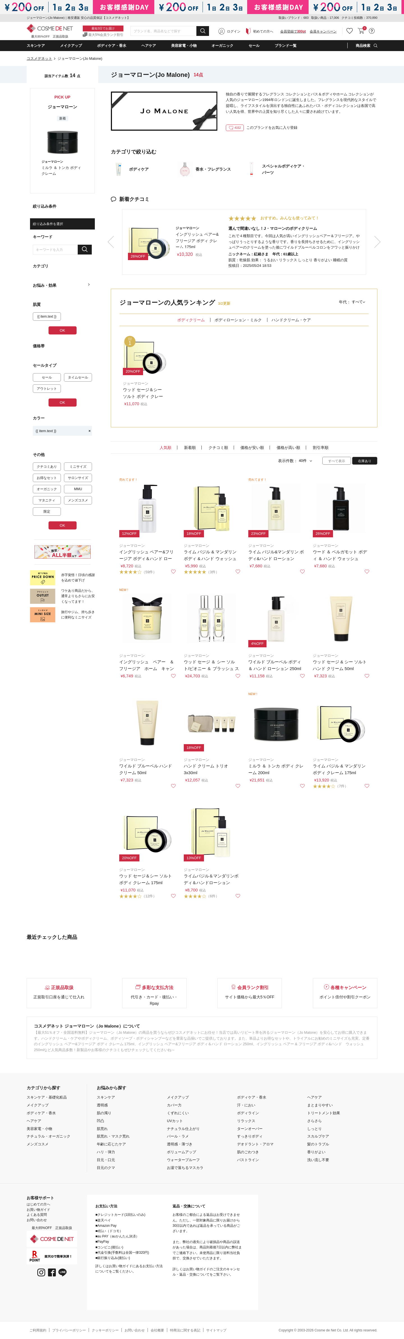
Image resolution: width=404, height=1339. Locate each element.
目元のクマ (106, 1168)
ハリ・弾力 (106, 1152)
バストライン (248, 1160)
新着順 (190, 447)
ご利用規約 (37, 1330)
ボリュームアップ (181, 1152)
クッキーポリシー (105, 1330)
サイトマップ (216, 1330)
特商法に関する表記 (185, 1330)
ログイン (233, 31)
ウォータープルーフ (183, 1160)
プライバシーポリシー (69, 1330)
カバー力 (174, 1105)
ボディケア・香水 (41, 1113)
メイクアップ (38, 1105)
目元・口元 (106, 1160)
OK (62, 330)
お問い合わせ (37, 1220)
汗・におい (246, 1105)
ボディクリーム (191, 320)
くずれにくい (178, 1113)
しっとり (314, 1129)
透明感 (102, 1105)
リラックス (246, 1121)
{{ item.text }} (63, 431)
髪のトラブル (318, 1144)
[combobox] (170, 31)
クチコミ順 (218, 447)
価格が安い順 (252, 447)
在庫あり (364, 461)
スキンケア (106, 1097)
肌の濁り (104, 1113)
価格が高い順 (288, 447)
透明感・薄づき (179, 1144)
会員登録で (293, 31)
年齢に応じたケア (111, 1144)
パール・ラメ (178, 1136)
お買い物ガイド (38, 1210)
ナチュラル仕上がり (183, 1129)
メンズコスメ (38, 1144)
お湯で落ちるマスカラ (185, 1168)
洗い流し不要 (318, 1160)
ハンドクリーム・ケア (291, 320)
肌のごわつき (248, 1152)
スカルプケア (318, 1136)
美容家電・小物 (39, 1129)
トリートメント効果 (323, 1113)
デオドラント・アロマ (255, 1144)
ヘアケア (34, 1121)
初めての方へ (263, 31)
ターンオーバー (250, 1129)
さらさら (314, 1121)
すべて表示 (336, 461)
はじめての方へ (38, 1204)
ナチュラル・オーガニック (48, 1136)
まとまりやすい (320, 1105)
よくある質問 (37, 1215)
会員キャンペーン (323, 31)
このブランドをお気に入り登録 (261, 127)
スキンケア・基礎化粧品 (47, 1097)
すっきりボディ (250, 1136)
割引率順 (321, 447)
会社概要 (157, 1330)
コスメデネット (39, 58)
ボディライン (248, 1113)
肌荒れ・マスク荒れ (113, 1136)
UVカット (175, 1121)
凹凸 (100, 1121)
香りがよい (316, 1152)
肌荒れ (102, 1129)
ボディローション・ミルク (238, 320)
